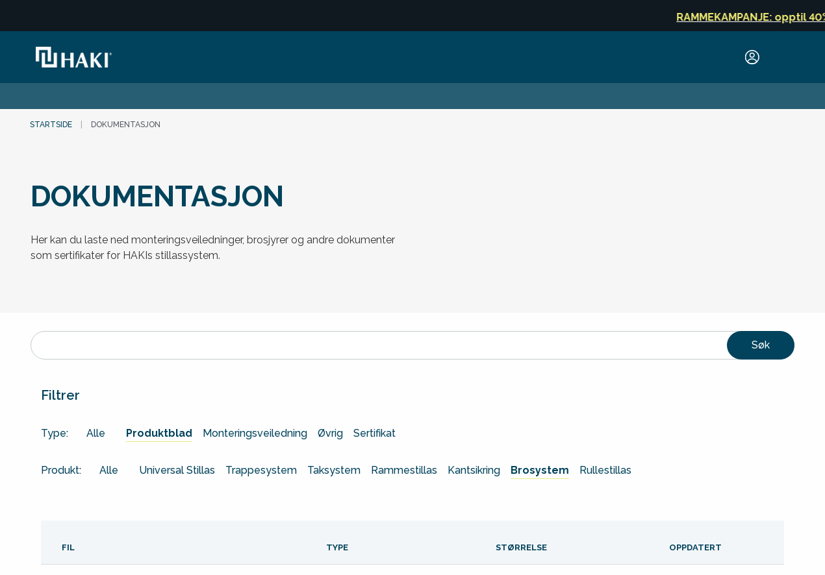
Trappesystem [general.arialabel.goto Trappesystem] (261, 470)
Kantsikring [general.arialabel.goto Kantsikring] (474, 470)
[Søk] (412, 345)
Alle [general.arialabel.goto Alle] (95, 433)
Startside (51, 124)
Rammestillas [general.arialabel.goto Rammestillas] (404, 470)
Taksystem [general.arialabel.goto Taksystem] (334, 470)
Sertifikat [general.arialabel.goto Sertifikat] (374, 433)
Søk (761, 345)
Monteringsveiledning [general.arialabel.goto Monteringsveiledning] (255, 433)
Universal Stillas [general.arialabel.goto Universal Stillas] (177, 470)
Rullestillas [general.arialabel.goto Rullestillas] (605, 470)
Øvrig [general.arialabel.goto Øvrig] (330, 433)
